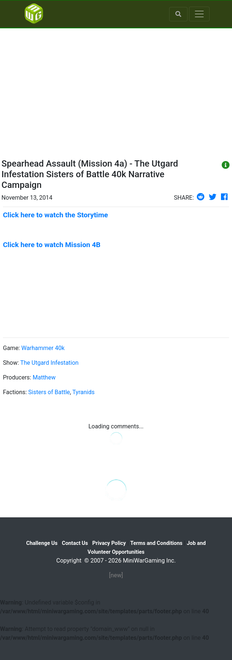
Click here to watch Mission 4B (51, 244)
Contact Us (75, 543)
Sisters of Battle (49, 392)
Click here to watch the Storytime (55, 215)
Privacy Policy (109, 543)
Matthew (44, 377)
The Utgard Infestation (49, 362)
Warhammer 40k (43, 348)
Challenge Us (41, 543)
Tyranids (83, 392)
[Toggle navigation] (199, 14)
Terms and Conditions (156, 543)
